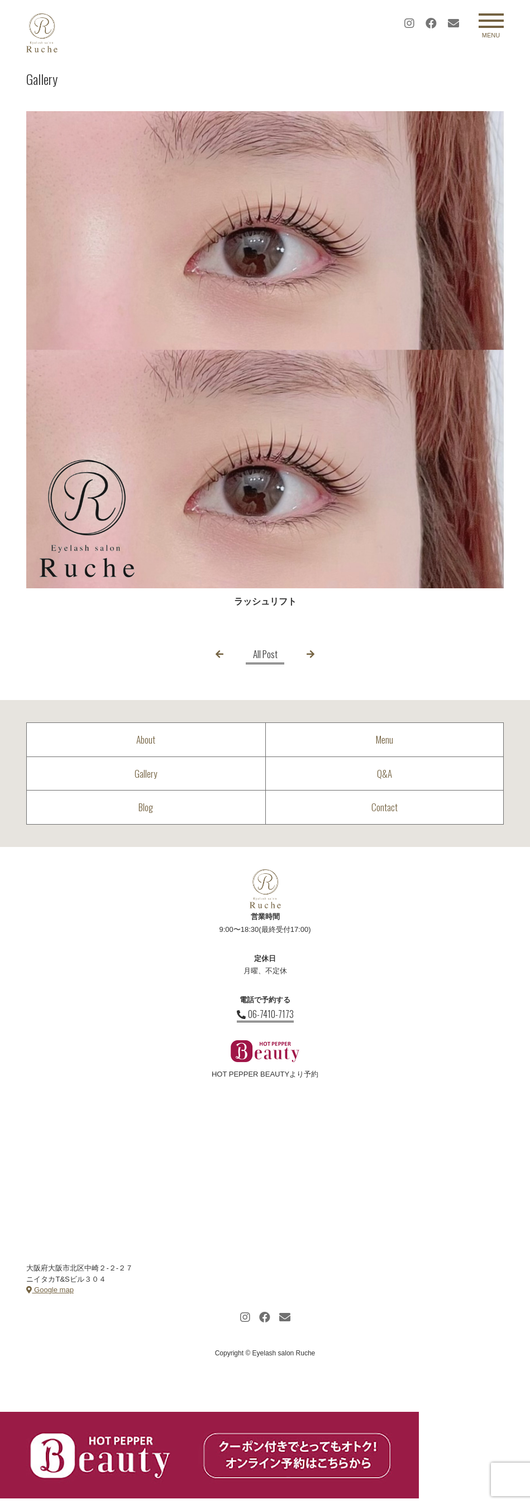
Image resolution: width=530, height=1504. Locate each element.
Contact (384, 807)
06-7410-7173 (265, 1014)
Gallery (146, 773)
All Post (265, 654)
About (145, 739)
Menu (384, 739)
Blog (146, 807)
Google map (49, 1290)
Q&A (384, 773)
